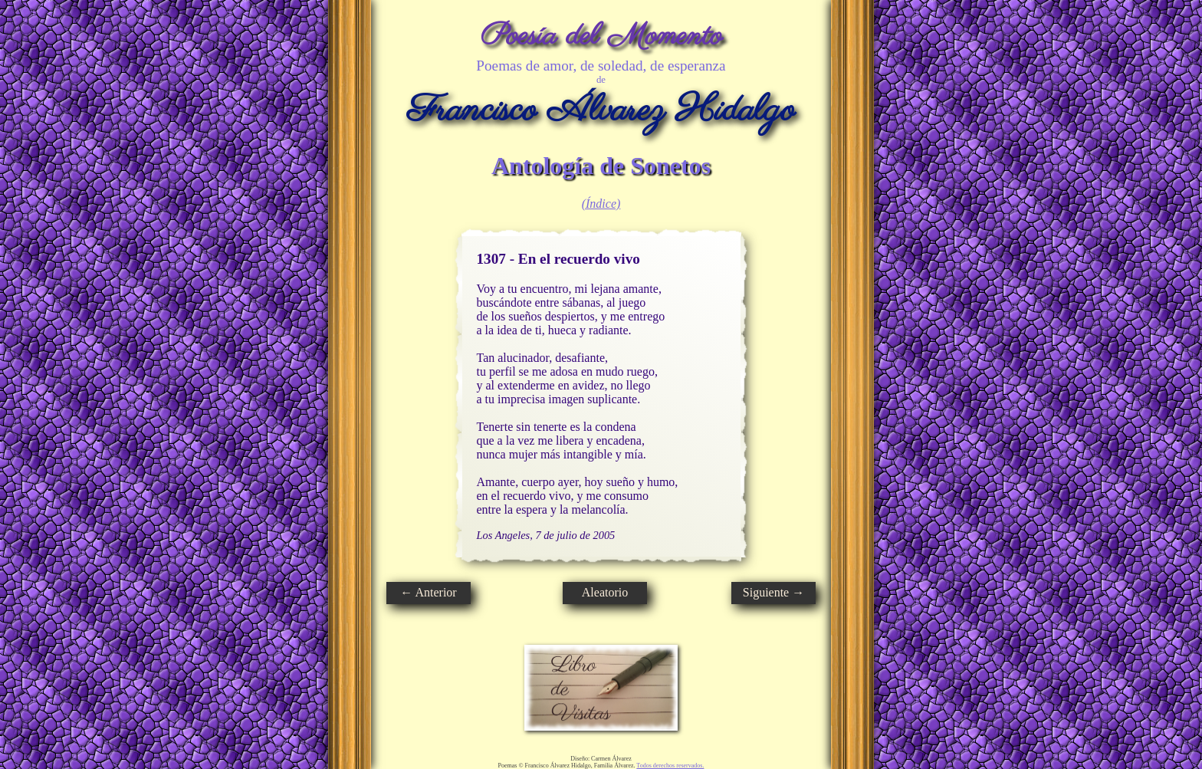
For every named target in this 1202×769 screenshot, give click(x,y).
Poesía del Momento (601, 36)
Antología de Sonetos (601, 165)
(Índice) (601, 203)
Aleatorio (605, 592)
